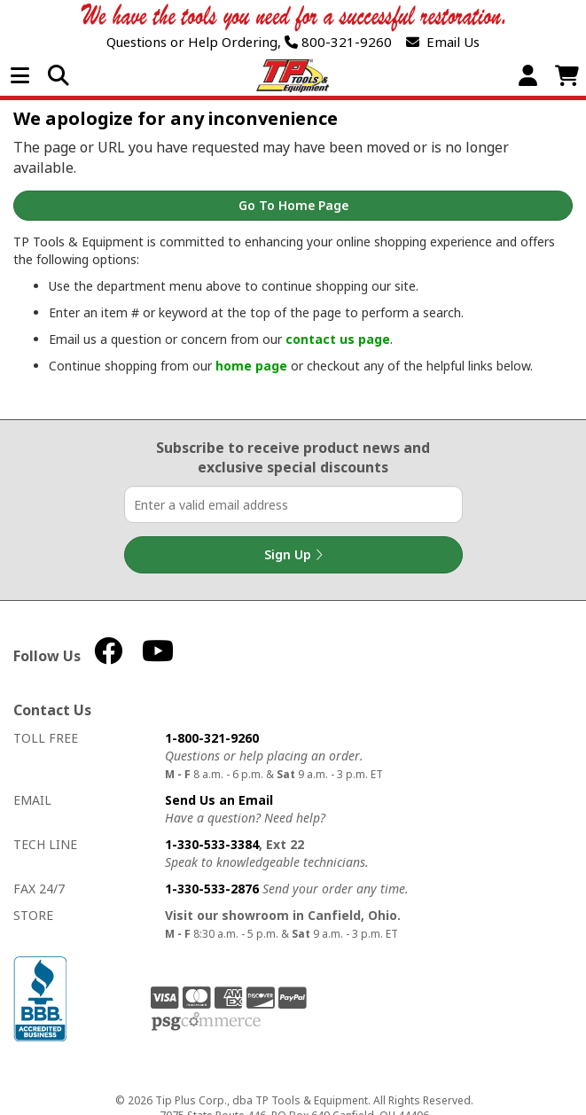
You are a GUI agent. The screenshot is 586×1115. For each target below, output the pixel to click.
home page (251, 365)
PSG (206, 1022)
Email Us (443, 42)
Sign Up (293, 555)
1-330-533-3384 (212, 844)
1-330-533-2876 (212, 888)
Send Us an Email (219, 799)
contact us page (337, 339)
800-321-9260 (338, 42)
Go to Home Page (293, 205)
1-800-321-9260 (212, 737)
